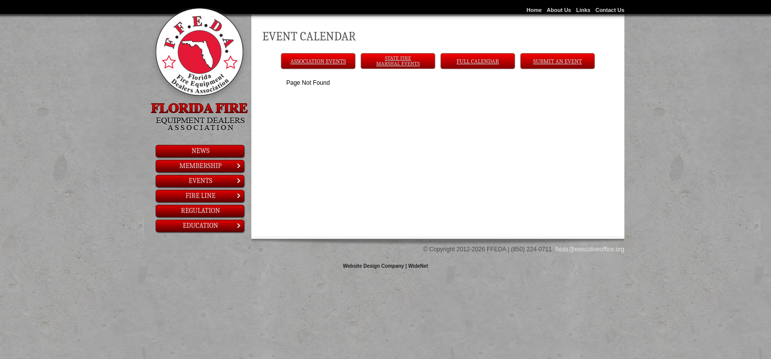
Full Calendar (478, 61)
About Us (559, 10)
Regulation (200, 210)
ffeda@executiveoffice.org (590, 249)
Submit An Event (557, 61)
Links (583, 10)
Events (215, 181)
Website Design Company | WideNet (385, 266)
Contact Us (609, 10)
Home (534, 10)
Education (212, 225)
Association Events (318, 61)
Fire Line (214, 195)
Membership (211, 166)
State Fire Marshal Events (397, 61)
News (200, 151)
